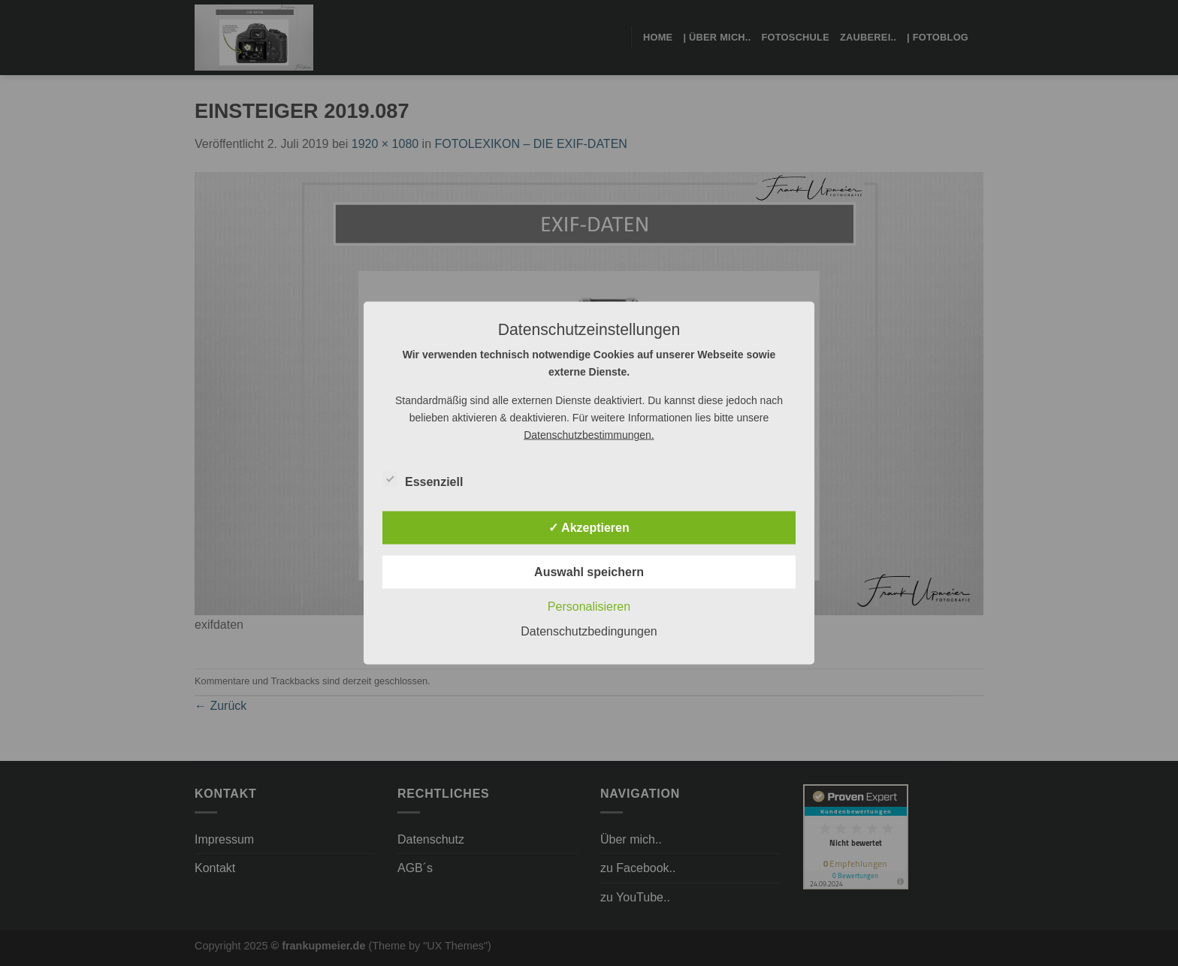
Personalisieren (589, 606)
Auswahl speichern (589, 572)
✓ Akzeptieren (589, 527)
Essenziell (422, 480)
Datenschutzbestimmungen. (589, 435)
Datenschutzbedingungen (589, 631)
